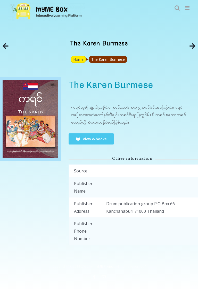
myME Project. (104, 266)
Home (78, 59)
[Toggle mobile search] (177, 8)
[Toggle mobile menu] (187, 8)
